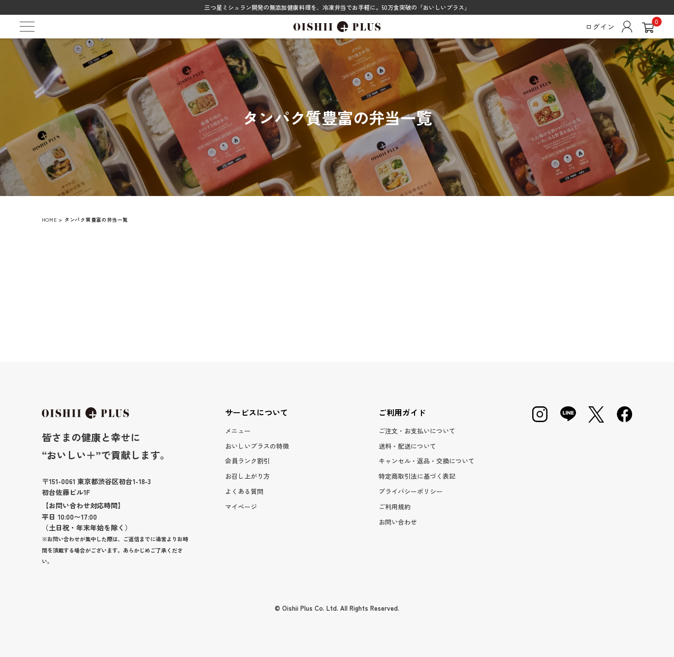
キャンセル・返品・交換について (427, 460)
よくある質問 (244, 491)
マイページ (241, 506)
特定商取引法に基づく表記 (417, 476)
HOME (49, 219)
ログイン (608, 27)
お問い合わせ (398, 521)
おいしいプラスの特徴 (257, 446)
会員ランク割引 (247, 460)
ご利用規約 (395, 506)
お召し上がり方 (247, 476)
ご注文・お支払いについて (417, 430)
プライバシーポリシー (411, 491)
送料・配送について (407, 446)
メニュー (238, 430)
